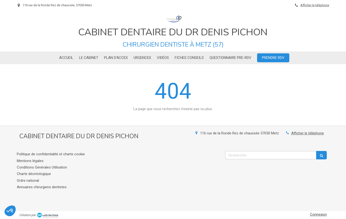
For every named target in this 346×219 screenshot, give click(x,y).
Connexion (318, 214)
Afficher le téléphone (314, 5)
